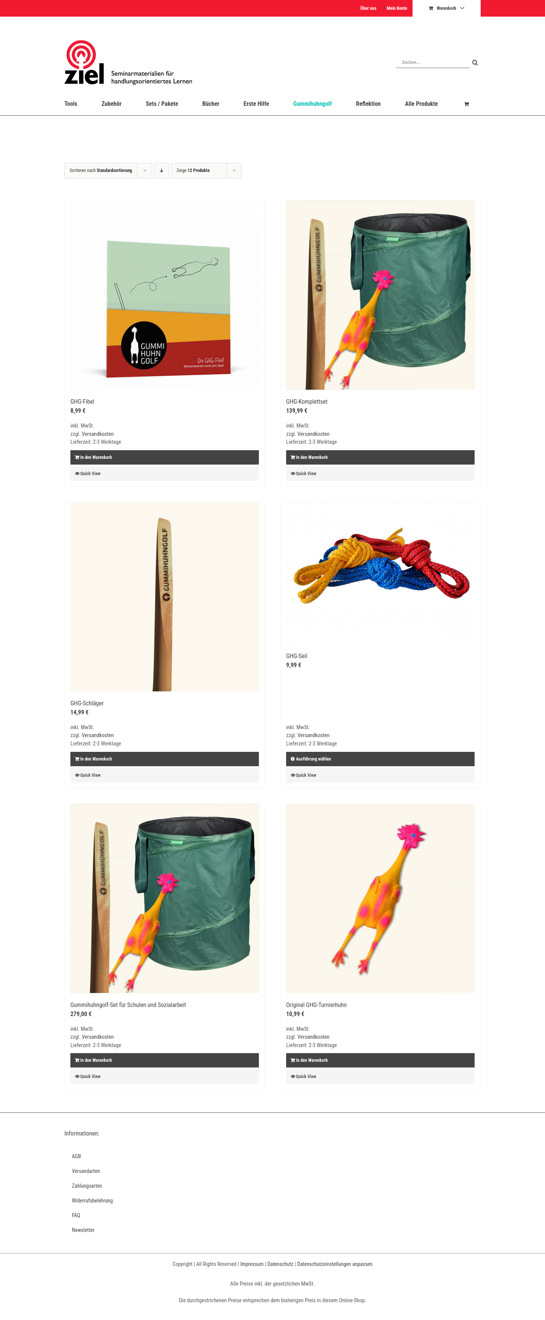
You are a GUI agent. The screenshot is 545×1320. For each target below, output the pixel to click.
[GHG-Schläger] (165, 596)
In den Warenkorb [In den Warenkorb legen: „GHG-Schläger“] (96, 759)
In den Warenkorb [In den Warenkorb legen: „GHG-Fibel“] (96, 457)
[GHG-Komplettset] (380, 295)
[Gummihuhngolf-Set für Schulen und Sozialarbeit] (165, 898)
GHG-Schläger (87, 703)
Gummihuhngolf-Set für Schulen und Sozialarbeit (128, 1005)
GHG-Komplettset (306, 401)
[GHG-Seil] (380, 573)
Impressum (252, 1264)
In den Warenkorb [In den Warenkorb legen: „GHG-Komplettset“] (312, 457)
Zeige (193, 170)
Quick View (90, 473)
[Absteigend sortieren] (161, 170)
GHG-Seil (296, 656)
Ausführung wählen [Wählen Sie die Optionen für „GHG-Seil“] (313, 759)
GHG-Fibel (82, 401)
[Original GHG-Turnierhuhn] (380, 898)
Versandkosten (98, 434)
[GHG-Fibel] (165, 295)
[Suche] (475, 62)
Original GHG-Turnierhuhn (316, 1005)
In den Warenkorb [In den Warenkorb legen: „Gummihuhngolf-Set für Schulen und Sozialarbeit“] (96, 1060)
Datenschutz (280, 1264)
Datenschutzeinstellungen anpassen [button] (334, 1264)
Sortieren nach (101, 170)
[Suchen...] (433, 62)
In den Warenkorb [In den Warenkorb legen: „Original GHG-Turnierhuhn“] (312, 1060)
